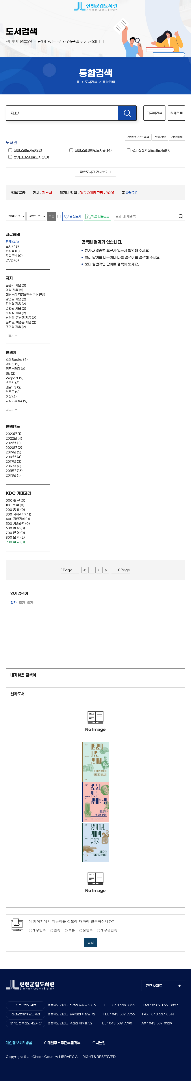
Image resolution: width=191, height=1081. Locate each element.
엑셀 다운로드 (100, 216)
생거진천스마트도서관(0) (31, 157)
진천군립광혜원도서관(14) (93, 150)
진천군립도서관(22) (28, 150)
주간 (22, 602)
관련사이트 (154, 985)
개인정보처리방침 (19, 1043)
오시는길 (99, 1043)
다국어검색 (154, 113)
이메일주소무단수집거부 (62, 1043)
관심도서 (75, 216)
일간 (13, 602)
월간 (30, 602)
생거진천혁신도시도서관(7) (151, 150)
